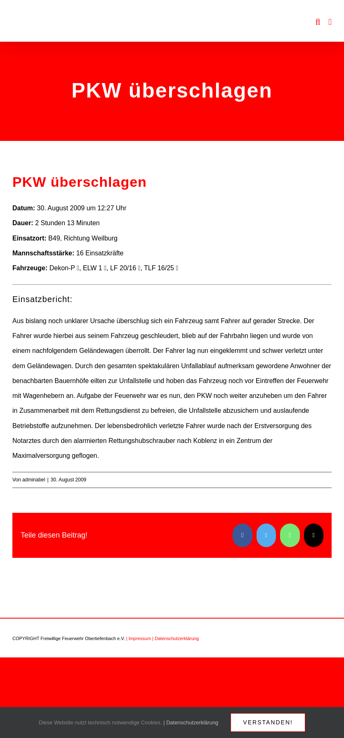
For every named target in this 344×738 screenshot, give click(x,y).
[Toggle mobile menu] (330, 22)
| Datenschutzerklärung (175, 638)
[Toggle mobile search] (318, 22)
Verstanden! (268, 722)
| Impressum (138, 638)
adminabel (33, 480)
